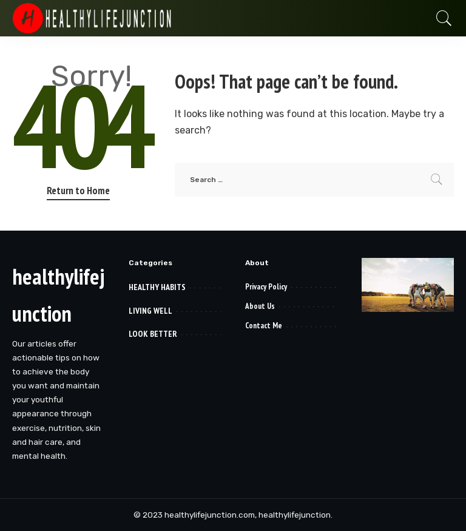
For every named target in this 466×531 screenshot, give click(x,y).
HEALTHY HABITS (157, 287)
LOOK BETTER (153, 333)
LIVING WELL (150, 310)
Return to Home (78, 190)
